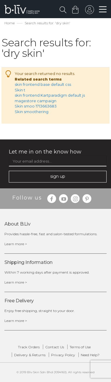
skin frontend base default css (43, 84)
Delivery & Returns (30, 355)
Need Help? (90, 355)
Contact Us (54, 347)
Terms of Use (80, 347)
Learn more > (15, 244)
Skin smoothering (31, 111)
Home (9, 23)
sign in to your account (89, 11)
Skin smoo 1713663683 (36, 106)
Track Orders (29, 347)
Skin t (20, 90)
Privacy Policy (63, 355)
